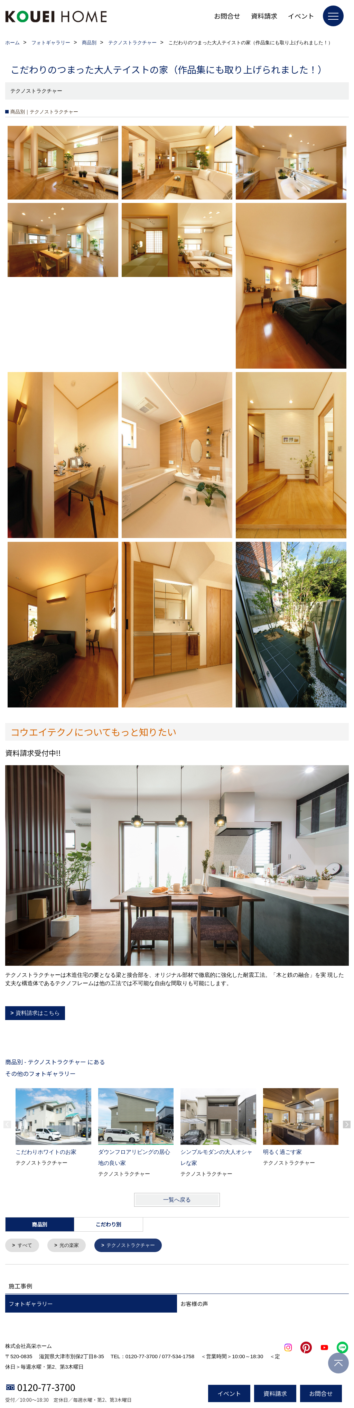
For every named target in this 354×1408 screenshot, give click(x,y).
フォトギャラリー (31, 1304)
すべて (26, 1246)
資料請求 (264, 15)
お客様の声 (194, 1304)
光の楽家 (71, 1246)
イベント (301, 15)
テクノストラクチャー (136, 1246)
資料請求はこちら (38, 1013)
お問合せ (227, 15)
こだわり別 (108, 1224)
